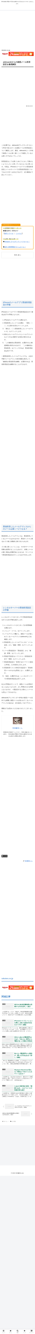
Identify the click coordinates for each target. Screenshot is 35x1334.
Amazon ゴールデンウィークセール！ (17, 241)
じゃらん (19, 233)
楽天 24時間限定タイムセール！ (15, 247)
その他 (4, 856)
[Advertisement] (17, 30)
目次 (15, 255)
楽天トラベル (8, 233)
